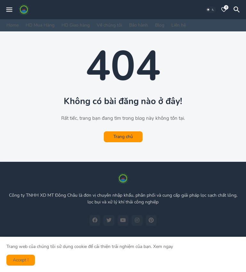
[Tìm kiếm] (237, 9)
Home (12, 25)
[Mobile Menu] (9, 9)
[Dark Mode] (210, 9)
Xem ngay (163, 246)
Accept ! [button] (21, 260)
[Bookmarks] (223, 9)
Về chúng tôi (109, 25)
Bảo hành (138, 25)
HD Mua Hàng (40, 25)
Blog (159, 25)
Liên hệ (178, 25)
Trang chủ (123, 137)
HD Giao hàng (76, 25)
